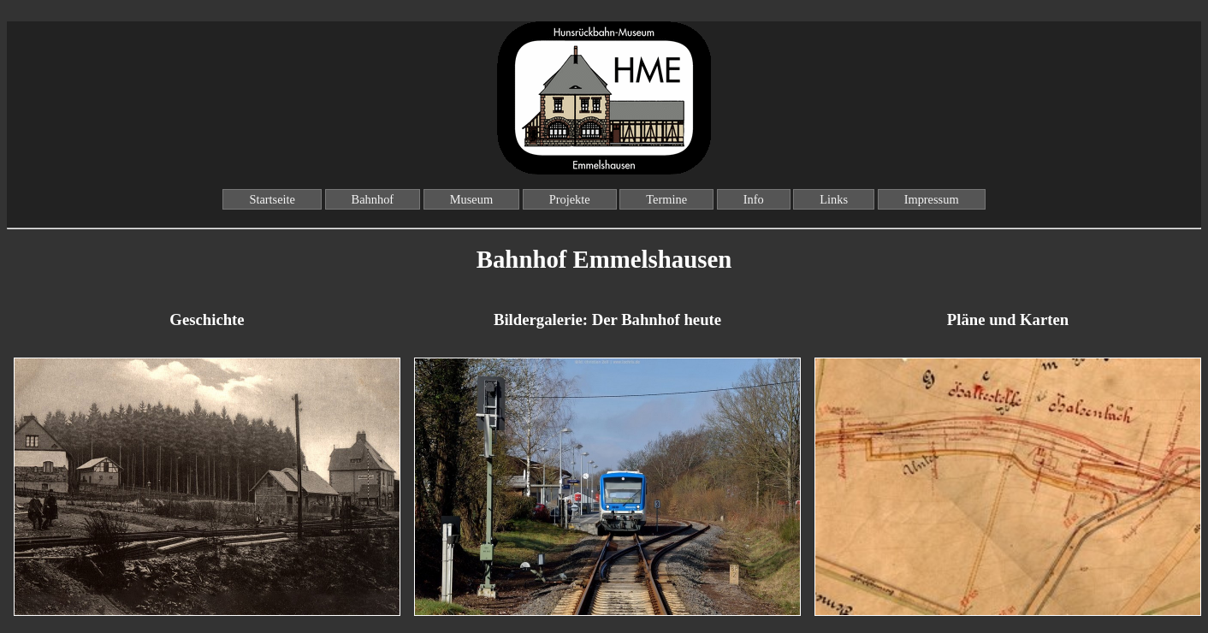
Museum (471, 199)
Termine (666, 199)
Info (753, 199)
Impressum (931, 199)
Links (834, 199)
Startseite (272, 199)
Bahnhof (373, 199)
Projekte (569, 199)
